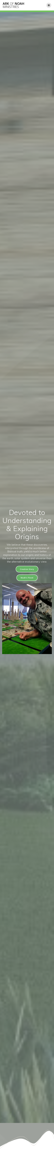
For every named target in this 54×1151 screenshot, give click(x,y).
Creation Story (27, 569)
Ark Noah (13, 5)
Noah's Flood (27, 578)
